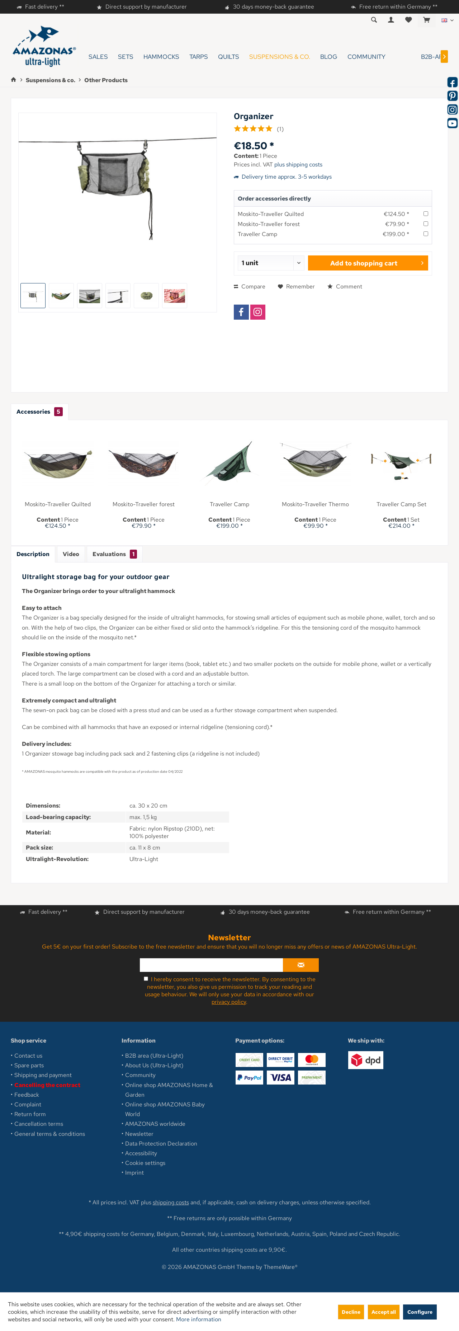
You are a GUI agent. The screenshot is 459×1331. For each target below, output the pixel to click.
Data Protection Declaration (161, 1143)
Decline (351, 1311)
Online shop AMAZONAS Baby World (165, 1109)
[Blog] (328, 57)
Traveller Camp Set (401, 504)
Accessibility (141, 1153)
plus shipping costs (298, 164)
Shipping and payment (43, 1075)
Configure (419, 1311)
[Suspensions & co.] (279, 57)
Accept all (384, 1311)
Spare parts (29, 1065)
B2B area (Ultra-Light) (154, 1055)
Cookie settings (145, 1163)
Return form (30, 1114)
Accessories (39, 411)
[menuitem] (426, 20)
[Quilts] (228, 57)
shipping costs (171, 1202)
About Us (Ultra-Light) (154, 1065)
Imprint (134, 1172)
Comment (344, 286)
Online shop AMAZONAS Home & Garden (169, 1090)
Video (71, 554)
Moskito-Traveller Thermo (315, 504)
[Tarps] (198, 57)
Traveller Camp (257, 234)
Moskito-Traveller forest (269, 224)
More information (198, 1319)
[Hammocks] (161, 57)
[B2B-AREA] (423, 57)
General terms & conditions (49, 1134)
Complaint (27, 1104)
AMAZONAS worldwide (155, 1124)
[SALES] (98, 57)
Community (140, 1075)
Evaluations (115, 554)
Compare (249, 286)
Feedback (26, 1095)
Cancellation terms (38, 1124)
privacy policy (229, 1002)
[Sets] (125, 57)
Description (32, 554)
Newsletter (139, 1134)
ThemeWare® (281, 1267)
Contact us (28, 1055)
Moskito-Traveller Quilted (271, 214)
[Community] (366, 57)
